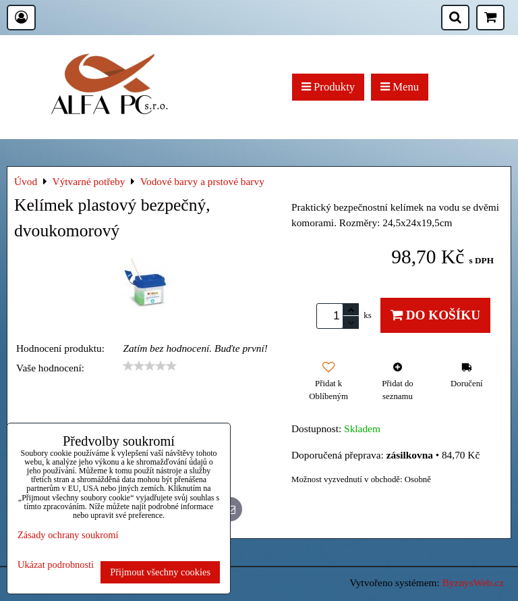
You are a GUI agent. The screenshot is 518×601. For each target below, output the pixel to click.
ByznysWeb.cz (473, 582)
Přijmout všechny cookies (160, 572)
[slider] (150, 366)
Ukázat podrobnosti (56, 565)
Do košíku (435, 315)
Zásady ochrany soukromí (68, 534)
